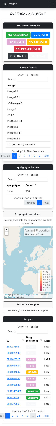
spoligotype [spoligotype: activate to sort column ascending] (13, 185)
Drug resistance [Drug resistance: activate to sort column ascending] (32, 339)
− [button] (6, 233)
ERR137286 (13, 403)
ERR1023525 (13, 359)
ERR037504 (13, 346)
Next (46, 155)
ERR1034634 (13, 365)
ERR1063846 (13, 378)
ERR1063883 (13, 384)
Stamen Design (24, 295)
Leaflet (6, 295)
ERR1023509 (13, 353)
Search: (28, 79)
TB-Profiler (9, 4)
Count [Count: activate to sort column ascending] (29, 185)
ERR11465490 (14, 391)
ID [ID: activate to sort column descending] (8, 340)
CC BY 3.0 (34, 295)
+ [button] (6, 229)
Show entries (28, 75)
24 (38, 415)
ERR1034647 (13, 372)
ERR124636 (13, 397)
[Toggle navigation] (52, 4)
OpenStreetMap (9, 297)
